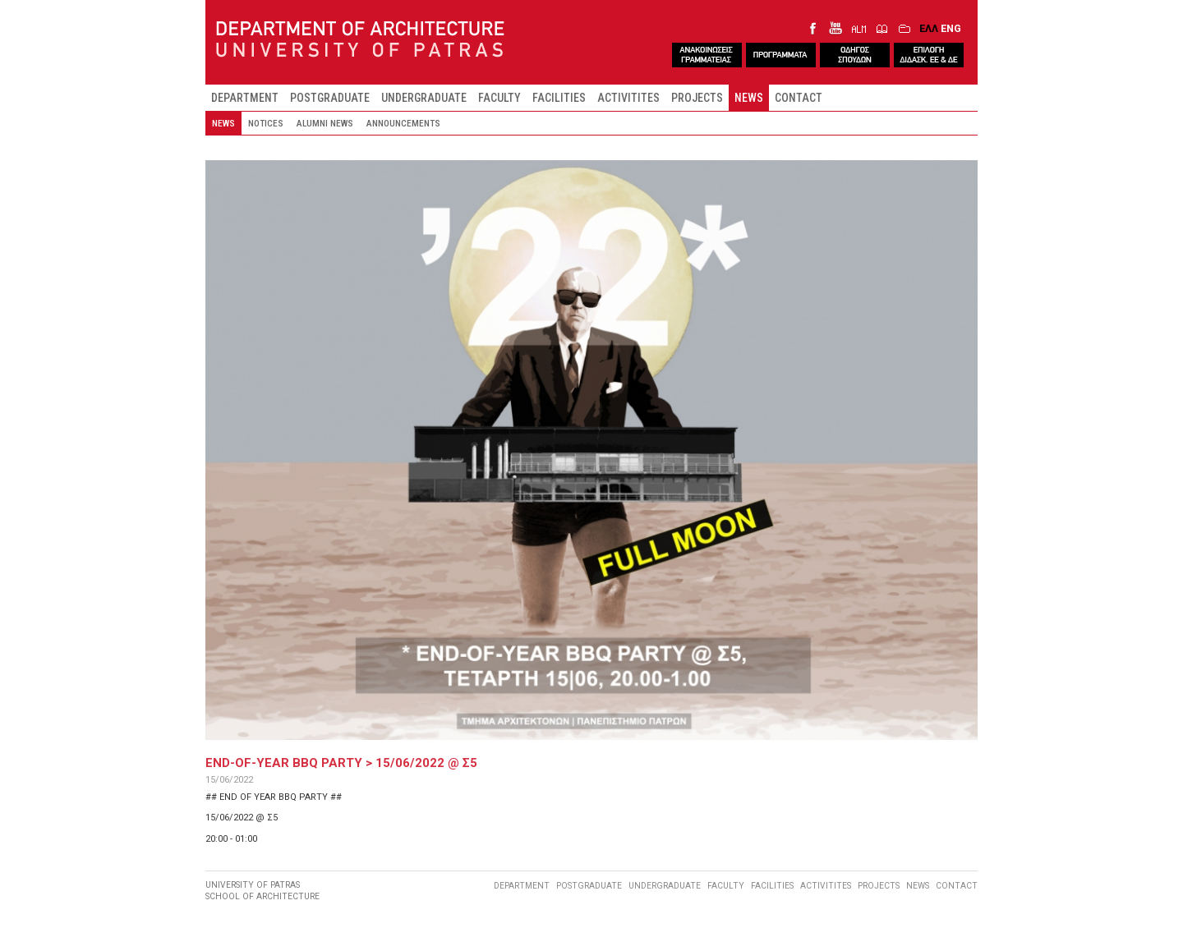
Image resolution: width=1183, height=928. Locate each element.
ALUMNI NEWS (325, 123)
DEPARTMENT (244, 97)
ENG (951, 28)
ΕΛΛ (928, 28)
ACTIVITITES (628, 97)
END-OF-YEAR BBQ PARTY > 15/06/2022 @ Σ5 (341, 763)
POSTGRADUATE (330, 97)
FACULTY (499, 97)
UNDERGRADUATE (424, 97)
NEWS (748, 97)
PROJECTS (697, 97)
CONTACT (798, 97)
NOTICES (265, 123)
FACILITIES (559, 97)
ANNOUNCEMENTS (403, 123)
